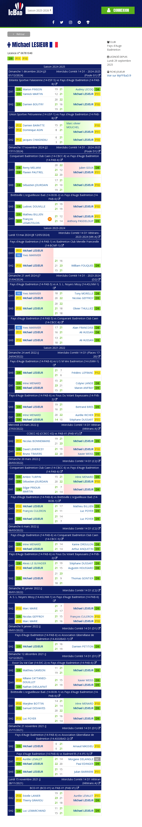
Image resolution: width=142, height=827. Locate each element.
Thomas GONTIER (82, 578)
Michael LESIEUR (83, 94)
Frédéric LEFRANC (82, 372)
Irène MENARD (32, 383)
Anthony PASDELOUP (80, 221)
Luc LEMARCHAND (34, 810)
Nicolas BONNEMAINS (36, 441)
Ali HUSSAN (86, 332)
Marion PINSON (32, 89)
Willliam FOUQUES (82, 265)
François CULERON (34, 511)
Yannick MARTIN (33, 94)
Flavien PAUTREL (33, 172)
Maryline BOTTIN (33, 703)
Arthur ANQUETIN (82, 549)
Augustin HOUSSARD (80, 568)
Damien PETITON (82, 646)
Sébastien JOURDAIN (35, 185)
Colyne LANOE (84, 383)
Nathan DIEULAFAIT (35, 686)
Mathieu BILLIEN (33, 214)
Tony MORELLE (84, 293)
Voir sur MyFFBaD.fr (119, 75)
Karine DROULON (82, 544)
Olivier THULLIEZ (83, 308)
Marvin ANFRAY (84, 388)
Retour (20, 34)
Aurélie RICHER (84, 415)
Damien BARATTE (34, 125)
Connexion (118, 10)
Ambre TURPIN (32, 477)
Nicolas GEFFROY (82, 298)
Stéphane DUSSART (81, 419)
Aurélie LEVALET (32, 759)
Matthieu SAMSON (34, 670)
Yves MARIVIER (32, 255)
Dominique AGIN (33, 130)
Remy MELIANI (32, 167)
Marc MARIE (30, 608)
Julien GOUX (86, 167)
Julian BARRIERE (83, 771)
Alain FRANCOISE (83, 327)
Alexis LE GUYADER (34, 563)
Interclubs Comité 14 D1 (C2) (81, 461)
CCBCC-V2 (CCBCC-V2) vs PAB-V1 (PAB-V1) (54, 433)
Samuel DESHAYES (34, 708)
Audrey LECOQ (84, 89)
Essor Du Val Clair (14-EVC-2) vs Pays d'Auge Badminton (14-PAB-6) (54, 662)
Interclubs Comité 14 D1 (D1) (81, 628)
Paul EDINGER (84, 763)
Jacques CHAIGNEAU (35, 139)
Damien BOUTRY (33, 104)
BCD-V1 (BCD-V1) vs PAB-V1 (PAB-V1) (54, 788)
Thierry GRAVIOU (33, 800)
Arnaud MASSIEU (83, 746)
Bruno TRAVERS (32, 454)
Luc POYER (86, 511)
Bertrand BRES (84, 407)
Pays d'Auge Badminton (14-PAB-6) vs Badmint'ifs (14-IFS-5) (54, 754)
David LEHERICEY (33, 449)
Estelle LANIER (31, 795)
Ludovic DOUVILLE (34, 206)
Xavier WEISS (85, 454)
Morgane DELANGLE (80, 759)
